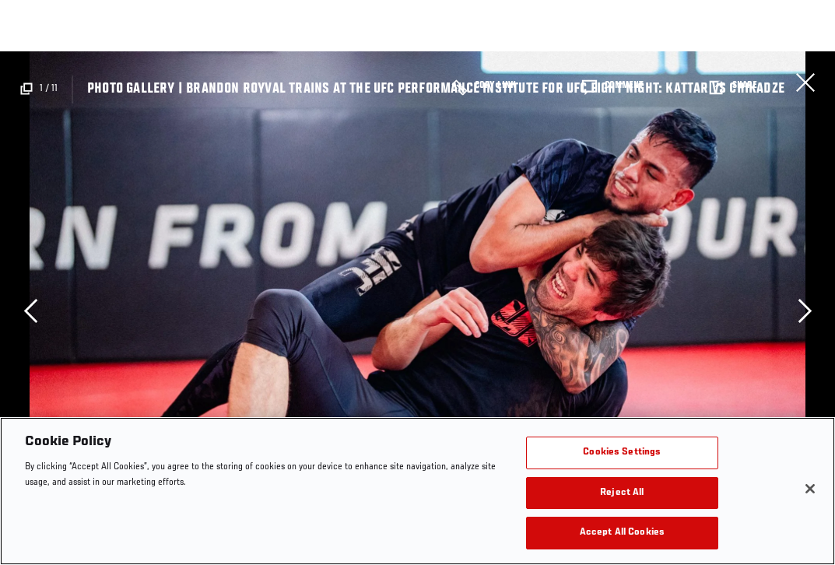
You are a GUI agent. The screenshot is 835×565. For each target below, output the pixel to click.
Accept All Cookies (622, 533)
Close (805, 82)
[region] (417, 491)
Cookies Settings (622, 452)
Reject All (622, 493)
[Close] (810, 489)
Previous (30, 310)
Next (804, 310)
